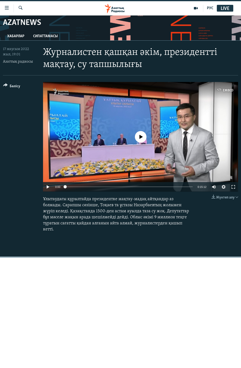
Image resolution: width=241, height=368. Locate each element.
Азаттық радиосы (18, 62)
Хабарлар (15, 36)
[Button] (11, 87)
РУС (210, 8)
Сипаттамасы (45, 36)
